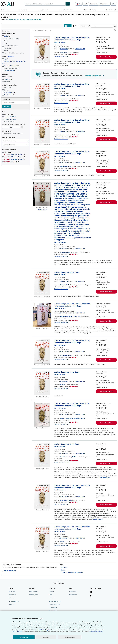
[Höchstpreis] (16, 127)
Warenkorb (11, 604)
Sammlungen (23, 10)
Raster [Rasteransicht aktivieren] (76, 26)
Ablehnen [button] (46, 637)
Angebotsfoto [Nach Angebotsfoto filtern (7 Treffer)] (8, 95)
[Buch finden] (68, 4)
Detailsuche (4, 10)
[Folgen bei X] (91, 596)
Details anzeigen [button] (105, 477)
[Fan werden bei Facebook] (91, 592)
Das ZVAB (51, 591)
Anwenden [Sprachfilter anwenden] (6, 106)
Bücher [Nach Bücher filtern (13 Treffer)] (6, 36)
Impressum (52, 598)
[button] (115, 30)
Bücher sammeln (43, 10)
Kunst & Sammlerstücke (66, 10)
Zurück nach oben (59, 583)
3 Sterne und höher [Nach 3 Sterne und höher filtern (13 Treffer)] (14, 157)
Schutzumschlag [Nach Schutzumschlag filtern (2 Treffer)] (9, 92)
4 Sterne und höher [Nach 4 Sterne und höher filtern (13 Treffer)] (14, 159)
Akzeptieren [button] (24, 637)
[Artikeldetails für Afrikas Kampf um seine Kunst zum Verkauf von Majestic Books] (42, 283)
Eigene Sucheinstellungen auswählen (72, 572)
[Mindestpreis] (5, 127)
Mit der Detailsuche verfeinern (30, 20)
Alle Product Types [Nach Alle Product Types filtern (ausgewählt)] (9, 33)
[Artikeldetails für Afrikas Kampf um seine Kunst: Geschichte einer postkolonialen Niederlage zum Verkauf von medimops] (42, 48)
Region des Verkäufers (9, 141)
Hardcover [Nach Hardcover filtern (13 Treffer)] (7, 79)
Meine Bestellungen (14, 601)
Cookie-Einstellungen (43, 630)
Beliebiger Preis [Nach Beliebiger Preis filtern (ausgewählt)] (8, 114)
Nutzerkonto (94, 4)
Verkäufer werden (111, 10)
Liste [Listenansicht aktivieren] (67, 26)
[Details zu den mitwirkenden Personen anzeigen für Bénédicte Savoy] (59, 42)
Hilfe (113, 4)
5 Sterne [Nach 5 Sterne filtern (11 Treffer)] (11, 162)
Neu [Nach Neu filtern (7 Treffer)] (5, 59)
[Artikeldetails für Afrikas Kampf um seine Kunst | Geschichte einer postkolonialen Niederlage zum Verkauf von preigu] (42, 538)
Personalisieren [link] (70, 637)
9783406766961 (13, 20)
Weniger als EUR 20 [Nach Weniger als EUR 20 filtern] (9, 117)
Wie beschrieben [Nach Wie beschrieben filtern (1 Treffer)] (9, 70)
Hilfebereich (72, 591)
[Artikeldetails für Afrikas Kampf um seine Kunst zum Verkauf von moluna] (42, 383)
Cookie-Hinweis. (17, 631)
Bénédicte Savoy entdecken (94, 76)
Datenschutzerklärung (54, 601)
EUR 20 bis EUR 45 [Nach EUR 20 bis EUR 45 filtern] (9, 119)
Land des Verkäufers (9, 145)
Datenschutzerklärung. (96, 631)
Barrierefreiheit (53, 610)
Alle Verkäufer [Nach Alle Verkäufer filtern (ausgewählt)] (8, 152)
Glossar (63, 570)
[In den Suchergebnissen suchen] (74, 30)
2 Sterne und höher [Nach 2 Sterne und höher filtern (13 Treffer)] (14, 154)
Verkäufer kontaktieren (61, 56)
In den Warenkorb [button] (106, 57)
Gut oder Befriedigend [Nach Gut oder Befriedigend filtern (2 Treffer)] (10, 66)
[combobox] (45, 4)
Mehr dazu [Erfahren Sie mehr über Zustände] (11, 56)
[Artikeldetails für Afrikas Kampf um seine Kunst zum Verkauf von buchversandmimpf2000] (42, 455)
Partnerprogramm (33, 594)
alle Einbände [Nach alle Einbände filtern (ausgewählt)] (7, 76)
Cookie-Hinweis (53, 607)
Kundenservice (73, 594)
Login (85, 4)
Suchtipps (64, 567)
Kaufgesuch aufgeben (9, 570)
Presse (50, 594)
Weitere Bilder (42, 210)
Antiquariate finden (90, 10)
